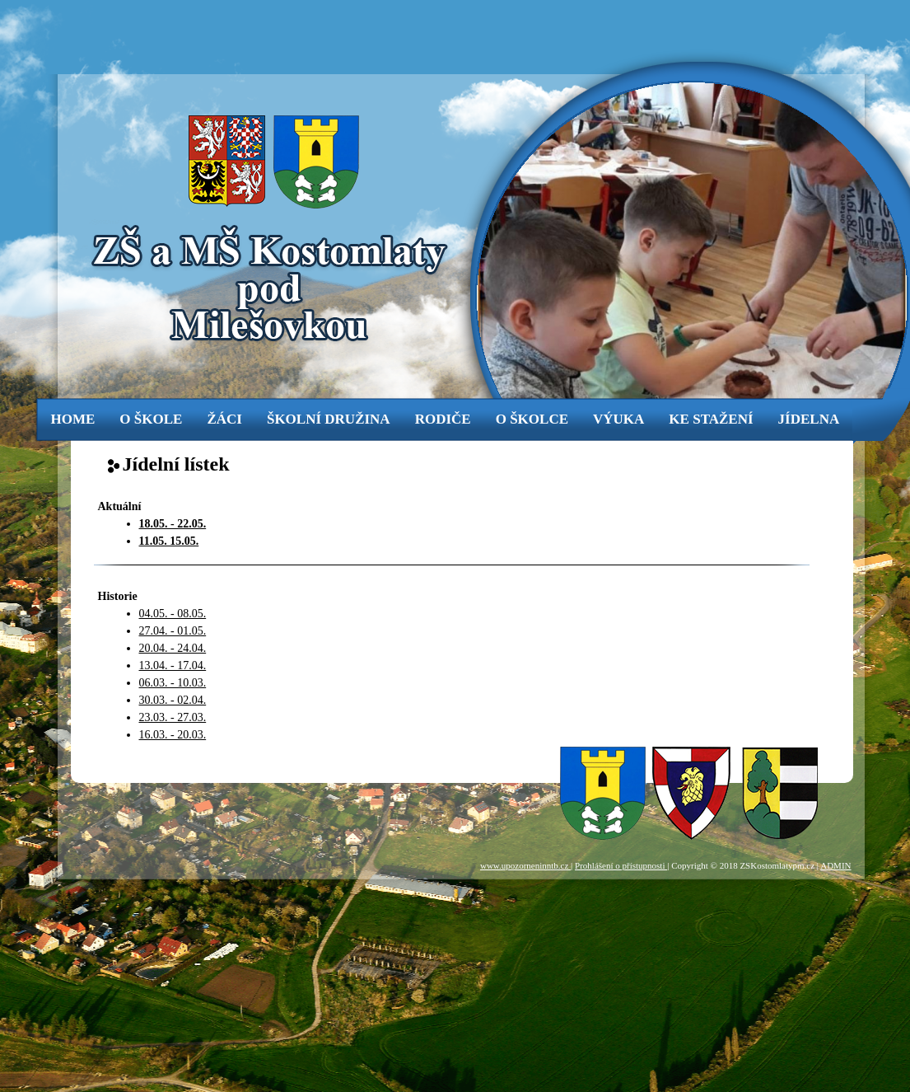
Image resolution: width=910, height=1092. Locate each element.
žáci (224, 419)
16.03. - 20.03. (173, 735)
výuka (618, 419)
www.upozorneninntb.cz (525, 865)
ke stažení (711, 419)
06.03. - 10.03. (173, 683)
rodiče (443, 419)
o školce (532, 419)
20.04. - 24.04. (173, 648)
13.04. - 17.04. (173, 665)
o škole (150, 419)
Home (73, 419)
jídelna (809, 419)
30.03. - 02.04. (173, 700)
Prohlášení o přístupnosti (621, 865)
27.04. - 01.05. (173, 631)
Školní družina (328, 419)
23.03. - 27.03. (173, 717)
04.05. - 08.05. (173, 613)
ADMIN (835, 865)
